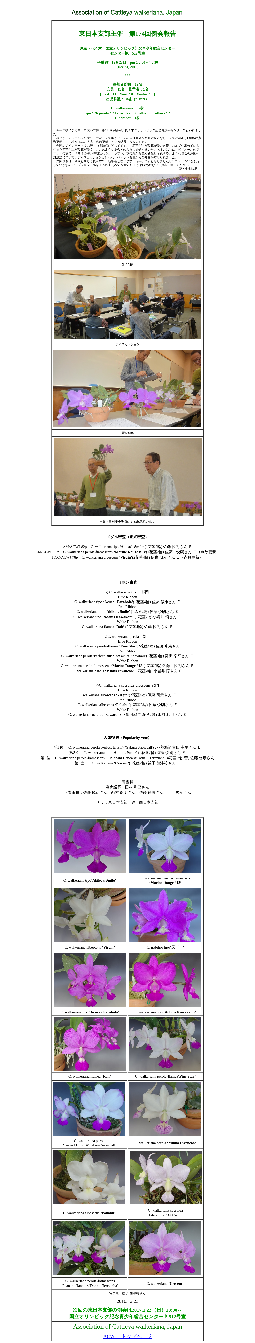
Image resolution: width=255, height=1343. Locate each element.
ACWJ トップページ (127, 1336)
